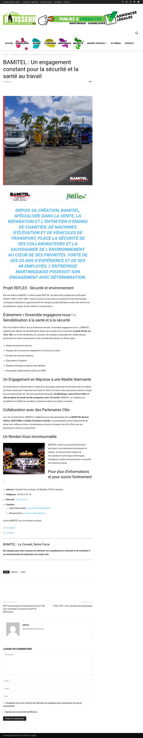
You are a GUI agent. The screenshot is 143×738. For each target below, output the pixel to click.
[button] (136, 33)
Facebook (10, 528)
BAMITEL (14, 572)
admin (25, 624)
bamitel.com (21, 499)
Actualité (14, 54)
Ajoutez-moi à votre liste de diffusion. (20, 712)
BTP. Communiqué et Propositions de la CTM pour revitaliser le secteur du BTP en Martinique (24, 609)
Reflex (23, 572)
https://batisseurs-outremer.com (33, 629)
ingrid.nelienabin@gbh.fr (39, 508)
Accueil (6, 54)
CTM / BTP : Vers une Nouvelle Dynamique (72, 606)
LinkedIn (10, 533)
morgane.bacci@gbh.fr (35, 513)
